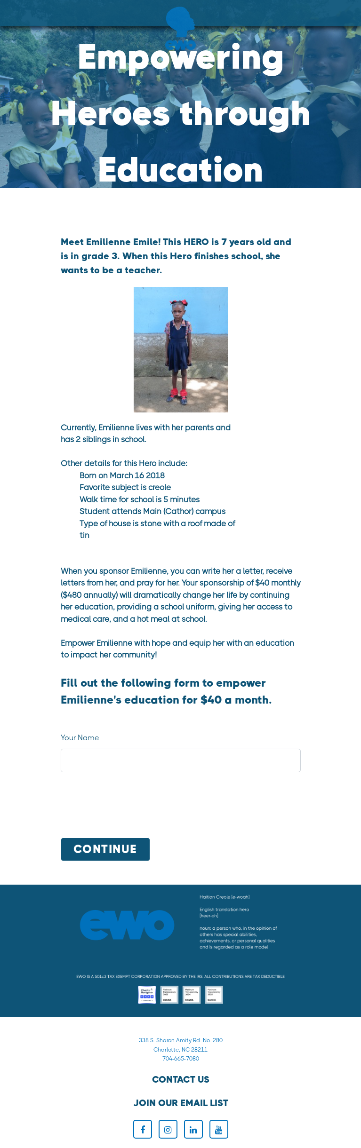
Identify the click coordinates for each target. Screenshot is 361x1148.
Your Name (80, 737)
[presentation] (132, 807)
